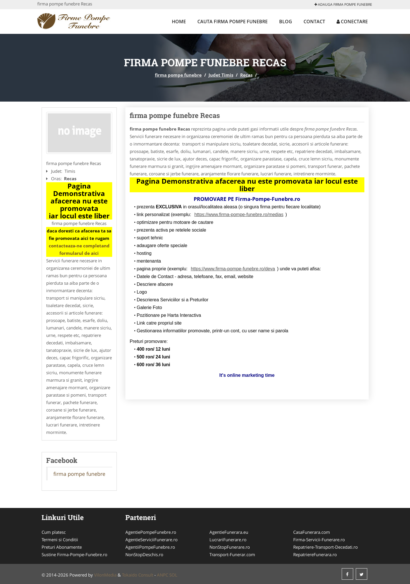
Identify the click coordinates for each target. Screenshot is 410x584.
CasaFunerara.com (311, 532)
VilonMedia (105, 575)
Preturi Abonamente (62, 547)
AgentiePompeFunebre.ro (150, 532)
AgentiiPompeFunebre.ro (150, 547)
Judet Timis (221, 75)
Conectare (352, 21)
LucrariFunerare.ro (227, 539)
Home (179, 21)
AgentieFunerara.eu (228, 532)
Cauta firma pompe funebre (232, 21)
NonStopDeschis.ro (144, 554)
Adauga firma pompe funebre (343, 4)
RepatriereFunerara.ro (315, 554)
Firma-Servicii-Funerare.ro (319, 539)
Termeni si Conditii (60, 539)
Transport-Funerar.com (232, 554)
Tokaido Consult (137, 575)
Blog (285, 21)
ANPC (162, 575)
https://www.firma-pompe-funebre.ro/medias (238, 214)
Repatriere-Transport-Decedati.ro (325, 547)
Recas (246, 75)
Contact (314, 21)
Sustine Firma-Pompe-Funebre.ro (74, 554)
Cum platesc (54, 532)
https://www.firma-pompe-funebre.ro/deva (233, 268)
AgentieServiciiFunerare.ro (151, 539)
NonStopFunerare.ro (229, 547)
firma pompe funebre (178, 75)
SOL (173, 575)
